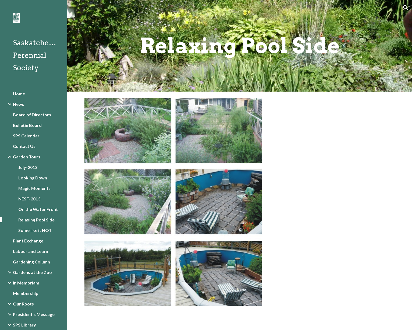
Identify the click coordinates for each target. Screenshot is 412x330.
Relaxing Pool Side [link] (36, 219)
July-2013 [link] (27, 167)
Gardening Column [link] (31, 261)
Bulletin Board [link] (27, 125)
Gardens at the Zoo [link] (32, 272)
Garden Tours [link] (26, 156)
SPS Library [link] (24, 324)
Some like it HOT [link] (35, 230)
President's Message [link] (34, 314)
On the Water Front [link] (38, 209)
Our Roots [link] (23, 303)
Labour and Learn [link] (30, 251)
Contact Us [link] (24, 146)
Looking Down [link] (32, 177)
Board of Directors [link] (32, 114)
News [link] (18, 104)
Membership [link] (25, 293)
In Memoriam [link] (26, 282)
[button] (405, 7)
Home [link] (19, 93)
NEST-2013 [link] (29, 198)
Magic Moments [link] (34, 188)
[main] (239, 45)
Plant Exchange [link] (28, 240)
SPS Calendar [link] (26, 135)
